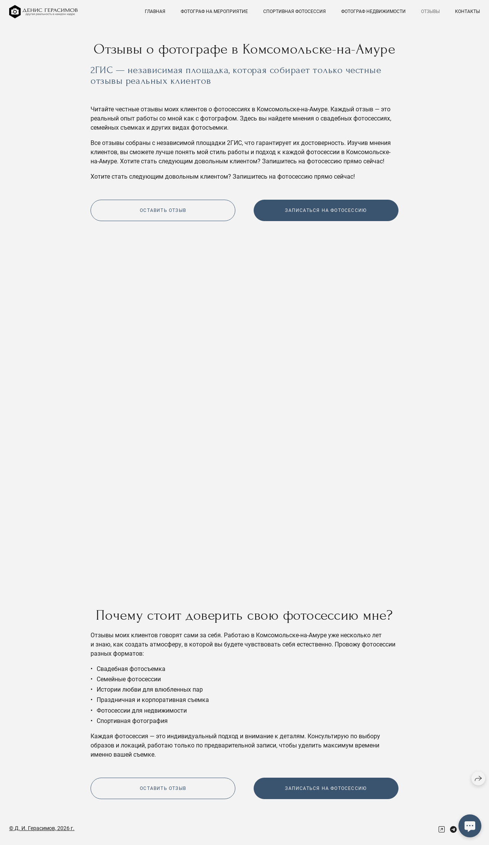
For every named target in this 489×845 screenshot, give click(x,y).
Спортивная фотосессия (294, 11)
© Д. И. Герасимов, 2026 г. (41, 828)
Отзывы (430, 11)
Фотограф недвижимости (373, 11)
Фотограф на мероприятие (214, 11)
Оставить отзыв (163, 210)
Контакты (467, 11)
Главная (155, 11)
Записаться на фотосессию (326, 210)
